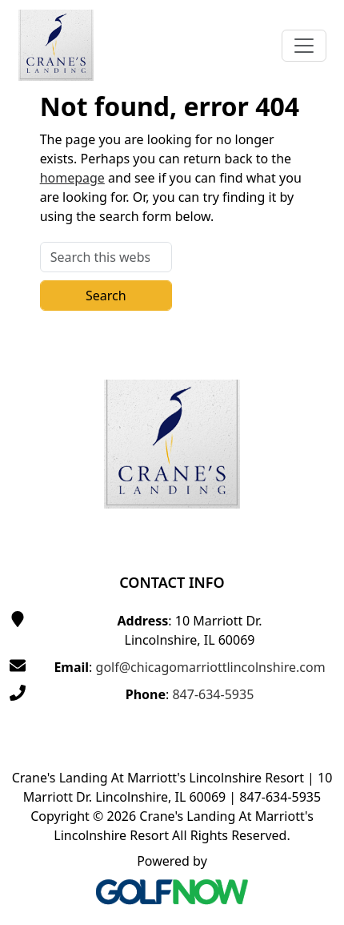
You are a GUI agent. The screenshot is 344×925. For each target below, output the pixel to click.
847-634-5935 (213, 694)
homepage (72, 178)
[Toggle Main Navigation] (304, 46)
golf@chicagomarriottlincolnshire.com (211, 667)
